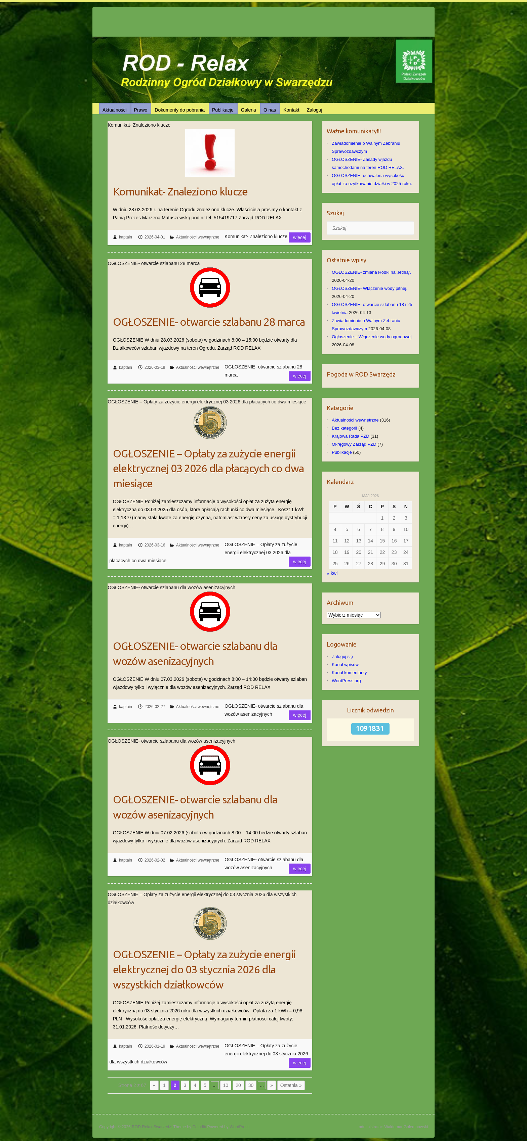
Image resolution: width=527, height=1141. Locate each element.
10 (226, 1085)
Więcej (299, 237)
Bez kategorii (344, 428)
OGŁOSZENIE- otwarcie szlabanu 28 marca (209, 322)
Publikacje (223, 110)
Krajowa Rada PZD (350, 436)
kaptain (125, 237)
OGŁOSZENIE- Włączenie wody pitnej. (369, 288)
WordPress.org (346, 680)
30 (251, 1085)
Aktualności (115, 110)
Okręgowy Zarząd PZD (354, 444)
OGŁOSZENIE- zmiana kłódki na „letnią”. (371, 272)
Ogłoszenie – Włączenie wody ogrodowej (371, 336)
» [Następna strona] (271, 1085)
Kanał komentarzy (349, 672)
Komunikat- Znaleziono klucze (180, 191)
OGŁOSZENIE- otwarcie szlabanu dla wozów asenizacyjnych (195, 653)
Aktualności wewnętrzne (197, 237)
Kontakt (291, 110)
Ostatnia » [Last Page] (291, 1085)
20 (238, 1085)
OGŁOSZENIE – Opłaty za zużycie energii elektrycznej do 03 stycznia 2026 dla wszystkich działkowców (204, 969)
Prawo (141, 110)
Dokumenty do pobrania (180, 110)
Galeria (248, 110)
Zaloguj (314, 110)
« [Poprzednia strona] (154, 1085)
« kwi (332, 573)
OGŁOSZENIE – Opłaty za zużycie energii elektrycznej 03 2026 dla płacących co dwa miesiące (208, 468)
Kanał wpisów (345, 664)
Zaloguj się (342, 656)
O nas (270, 110)
